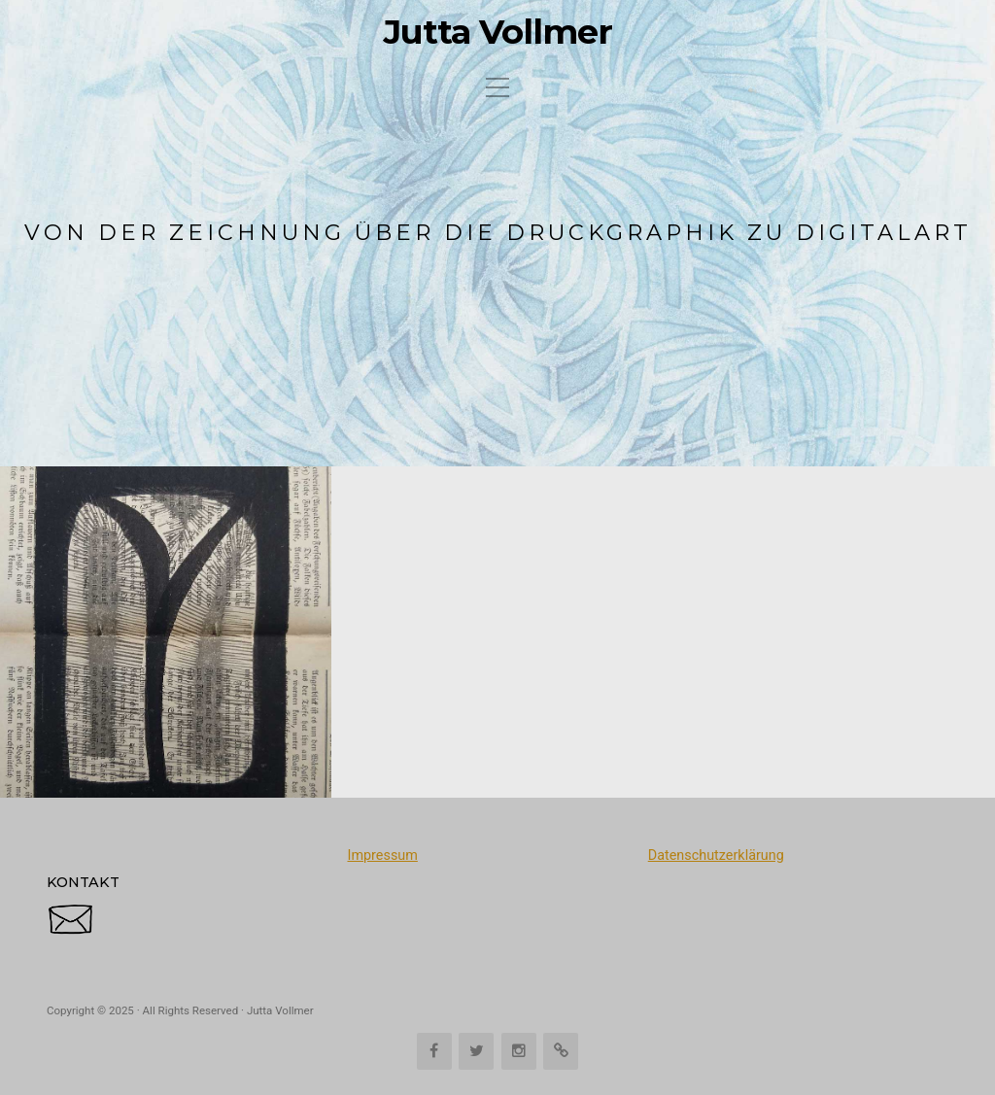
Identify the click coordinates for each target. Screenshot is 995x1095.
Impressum (382, 855)
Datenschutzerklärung (716, 855)
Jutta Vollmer (498, 32)
